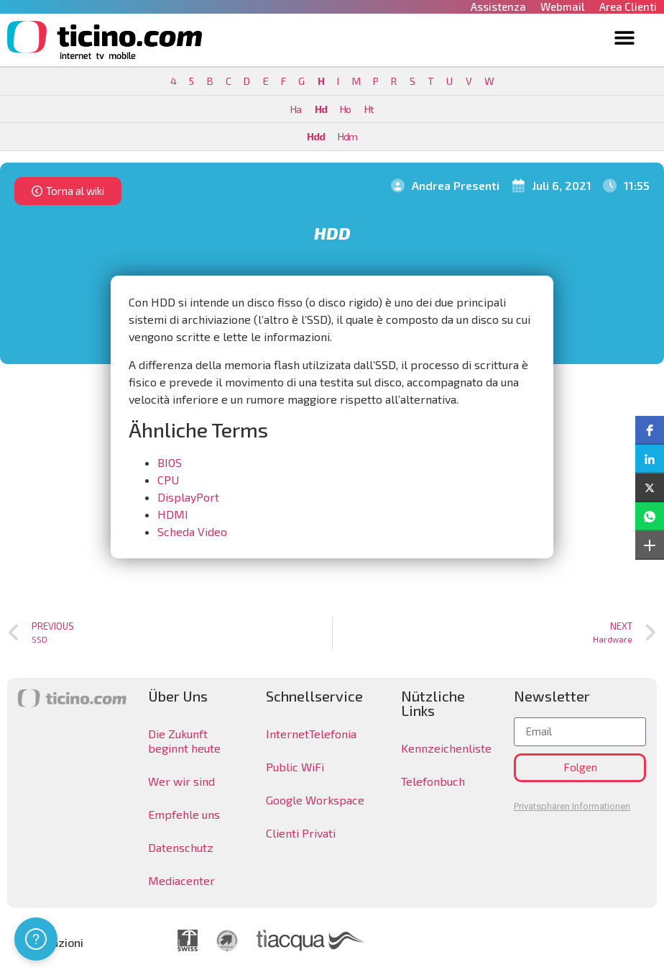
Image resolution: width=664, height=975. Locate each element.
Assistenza (498, 6)
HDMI (172, 514)
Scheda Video (192, 531)
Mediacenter (181, 880)
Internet (287, 733)
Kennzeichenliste (446, 748)
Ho (345, 109)
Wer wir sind (181, 781)
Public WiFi (295, 767)
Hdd (316, 136)
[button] (624, 37)
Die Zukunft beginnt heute (184, 741)
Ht (369, 109)
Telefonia (332, 733)
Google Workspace (315, 800)
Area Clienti (628, 6)
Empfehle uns (184, 814)
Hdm (347, 136)
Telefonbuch (433, 781)
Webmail (562, 6)
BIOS (169, 462)
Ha (295, 109)
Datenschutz (180, 847)
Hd (321, 109)
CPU (168, 479)
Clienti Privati (301, 833)
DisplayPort (188, 497)
